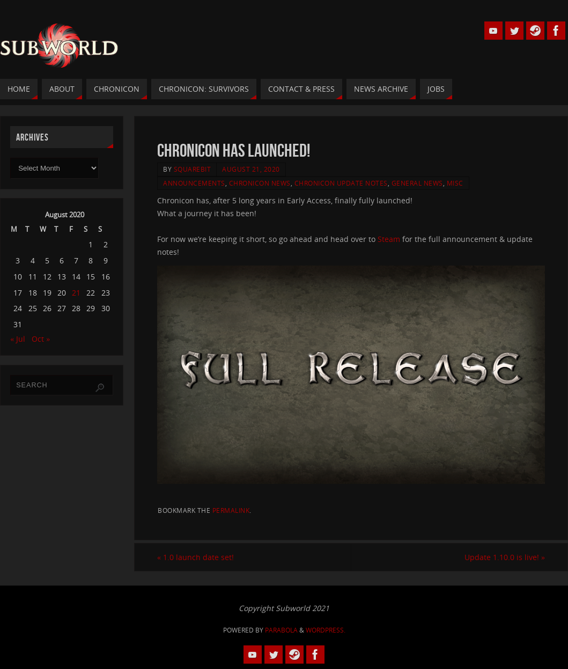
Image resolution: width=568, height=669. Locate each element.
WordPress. (325, 630)
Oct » (41, 339)
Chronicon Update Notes (341, 183)
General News (417, 183)
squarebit (192, 169)
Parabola (281, 630)
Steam (390, 239)
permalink (231, 510)
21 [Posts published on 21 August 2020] (76, 293)
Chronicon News (260, 183)
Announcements (194, 183)
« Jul (17, 339)
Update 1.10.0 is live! (504, 557)
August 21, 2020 (251, 169)
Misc (455, 183)
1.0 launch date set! (195, 557)
